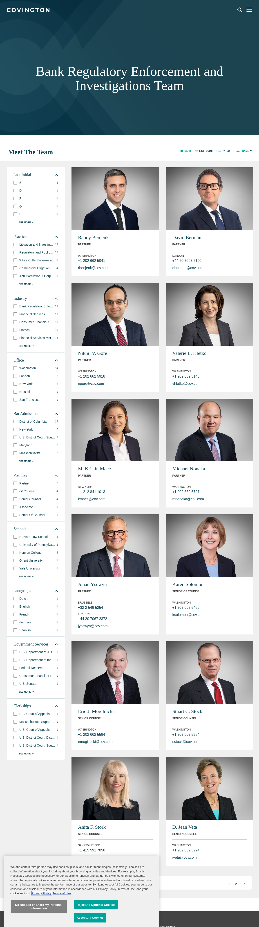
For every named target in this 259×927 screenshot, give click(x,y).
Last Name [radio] (242, 151)
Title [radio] (218, 151)
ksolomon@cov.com (188, 615)
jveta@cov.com (184, 857)
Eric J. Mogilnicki (96, 711)
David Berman (186, 237)
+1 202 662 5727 (186, 492)
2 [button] (236, 884)
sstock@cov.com (185, 742)
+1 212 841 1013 (91, 492)
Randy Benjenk (93, 237)
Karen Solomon (188, 584)
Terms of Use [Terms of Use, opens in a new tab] (62, 919)
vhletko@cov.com (186, 383)
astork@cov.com (91, 857)
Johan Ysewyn (92, 584)
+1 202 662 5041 (91, 261)
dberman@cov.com (187, 268)
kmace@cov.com (91, 499)
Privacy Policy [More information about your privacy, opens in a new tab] (41, 919)
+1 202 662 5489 (186, 607)
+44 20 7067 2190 (186, 261)
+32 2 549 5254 (90, 607)
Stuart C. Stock (187, 711)
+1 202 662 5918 (91, 376)
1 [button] (230, 884)
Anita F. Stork (92, 827)
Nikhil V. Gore (92, 353)
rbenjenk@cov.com (93, 268)
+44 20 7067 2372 (92, 619)
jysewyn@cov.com (93, 626)
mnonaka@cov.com (188, 499)
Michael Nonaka (188, 468)
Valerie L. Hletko (189, 353)
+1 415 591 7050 (91, 850)
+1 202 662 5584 (91, 734)
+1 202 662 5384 (186, 734)
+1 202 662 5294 (186, 850)
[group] (35, 183)
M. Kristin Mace (94, 468)
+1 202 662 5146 (186, 376)
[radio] (224, 150)
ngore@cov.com (91, 383)
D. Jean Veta (184, 827)
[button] (186, 151)
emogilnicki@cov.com (95, 742)
